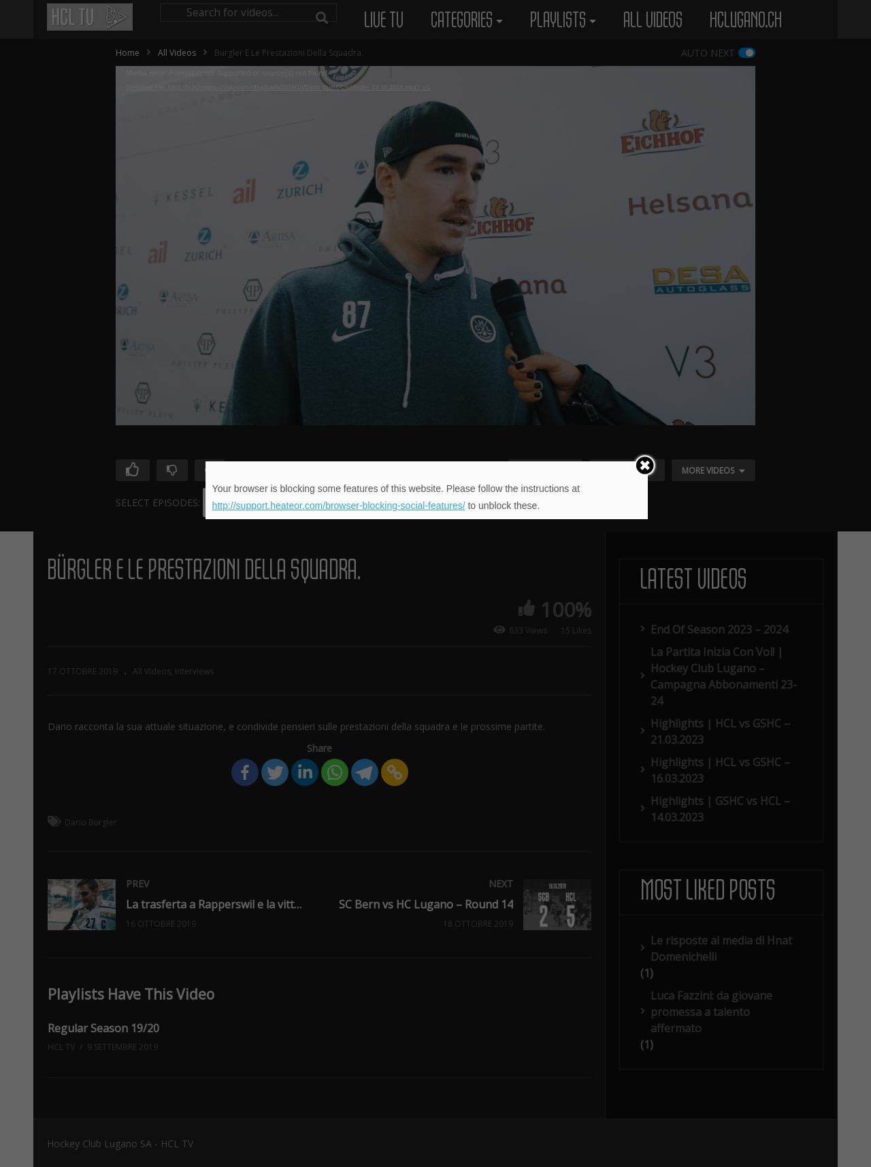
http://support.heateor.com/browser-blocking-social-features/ (338, 505)
